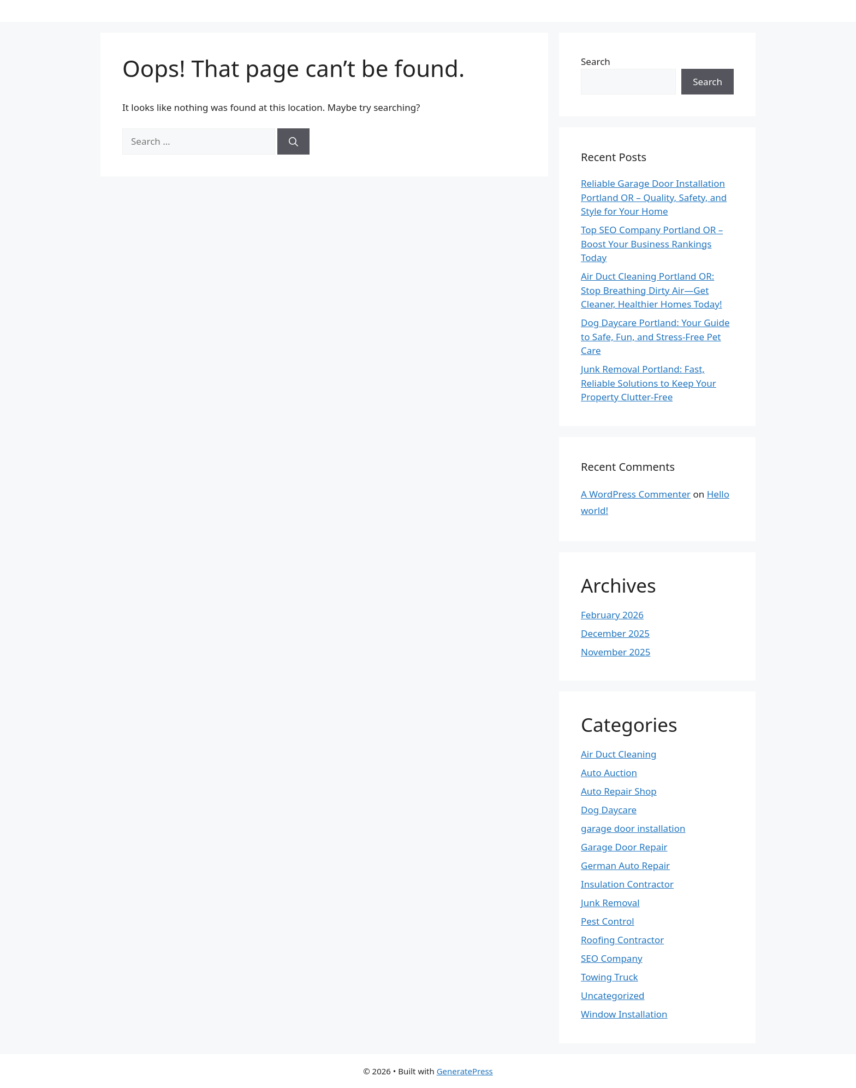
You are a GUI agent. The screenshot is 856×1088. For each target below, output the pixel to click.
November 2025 (615, 652)
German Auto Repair (625, 865)
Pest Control (607, 921)
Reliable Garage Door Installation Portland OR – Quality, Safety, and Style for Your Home (654, 197)
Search (595, 61)
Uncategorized (613, 995)
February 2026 (612, 614)
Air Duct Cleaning (618, 754)
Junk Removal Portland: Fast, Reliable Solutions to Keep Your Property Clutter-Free (648, 383)
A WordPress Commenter (636, 494)
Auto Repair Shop (619, 791)
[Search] (293, 141)
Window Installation (624, 1014)
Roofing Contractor (622, 939)
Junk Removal (610, 902)
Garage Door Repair (624, 847)
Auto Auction (609, 772)
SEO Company (612, 958)
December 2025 (615, 633)
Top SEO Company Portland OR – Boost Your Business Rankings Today (652, 243)
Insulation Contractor (627, 884)
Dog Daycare (609, 809)
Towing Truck (609, 977)
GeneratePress (465, 1071)
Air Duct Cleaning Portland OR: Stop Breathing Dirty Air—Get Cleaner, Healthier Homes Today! (651, 290)
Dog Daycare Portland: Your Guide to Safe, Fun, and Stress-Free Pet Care (655, 336)
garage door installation (633, 828)
